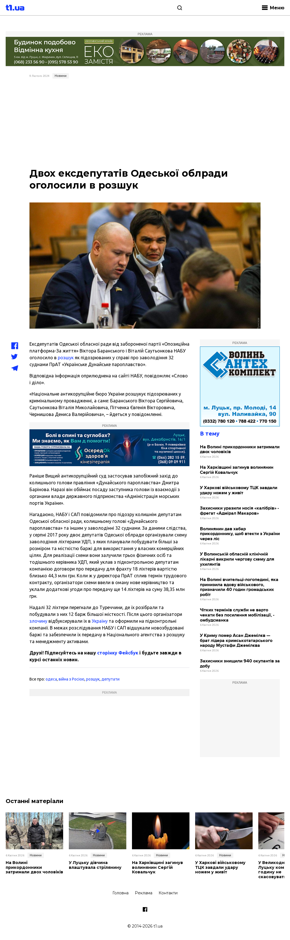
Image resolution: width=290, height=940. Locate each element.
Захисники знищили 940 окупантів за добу (240, 664)
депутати (110, 679)
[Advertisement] (145, 123)
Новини (61, 75)
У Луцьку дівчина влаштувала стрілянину (95, 865)
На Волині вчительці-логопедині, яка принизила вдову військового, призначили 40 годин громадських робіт (239, 587)
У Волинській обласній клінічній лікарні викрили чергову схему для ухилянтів (237, 559)
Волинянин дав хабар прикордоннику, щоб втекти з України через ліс (240, 534)
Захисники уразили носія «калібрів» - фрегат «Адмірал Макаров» (239, 511)
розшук (66, 357)
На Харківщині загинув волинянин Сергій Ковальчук (236, 470)
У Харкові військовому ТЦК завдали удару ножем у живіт (238, 490)
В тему (209, 433)
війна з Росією (71, 679)
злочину (38, 621)
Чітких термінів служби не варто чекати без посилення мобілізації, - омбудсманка (237, 615)
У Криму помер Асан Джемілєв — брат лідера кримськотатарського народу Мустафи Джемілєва (236, 640)
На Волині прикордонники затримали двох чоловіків (240, 450)
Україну (100, 621)
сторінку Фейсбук (117, 652)
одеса (51, 679)
